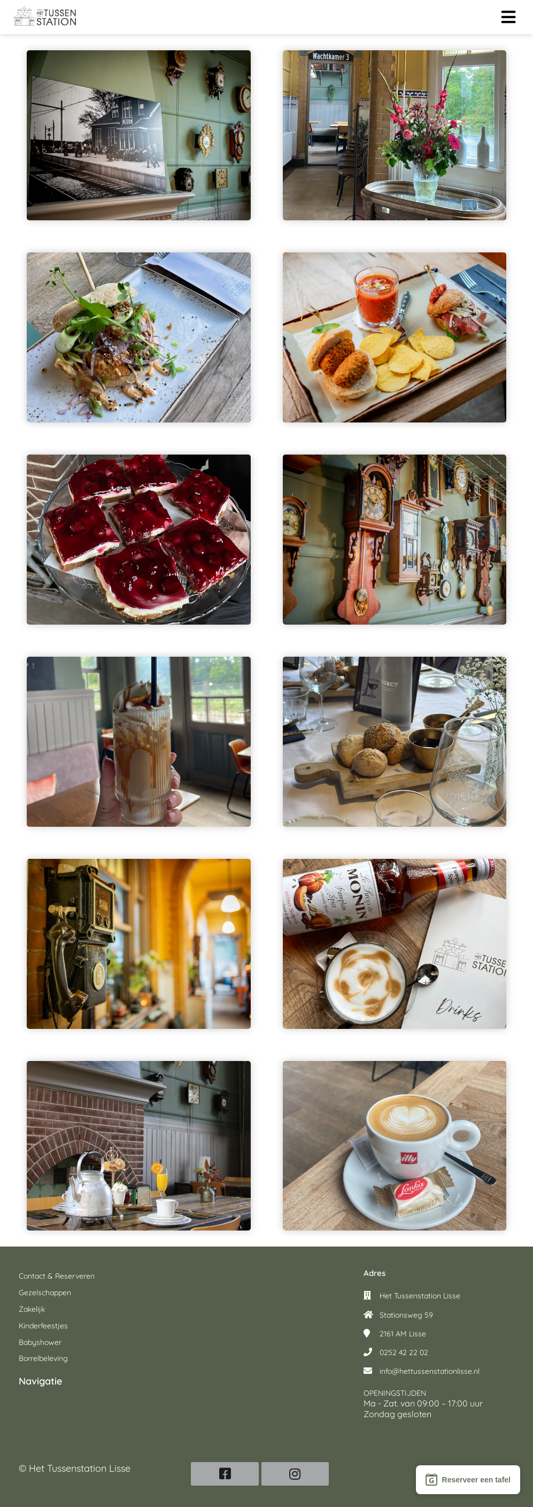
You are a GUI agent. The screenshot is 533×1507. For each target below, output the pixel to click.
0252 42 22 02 (404, 1352)
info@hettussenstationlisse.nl (430, 1371)
